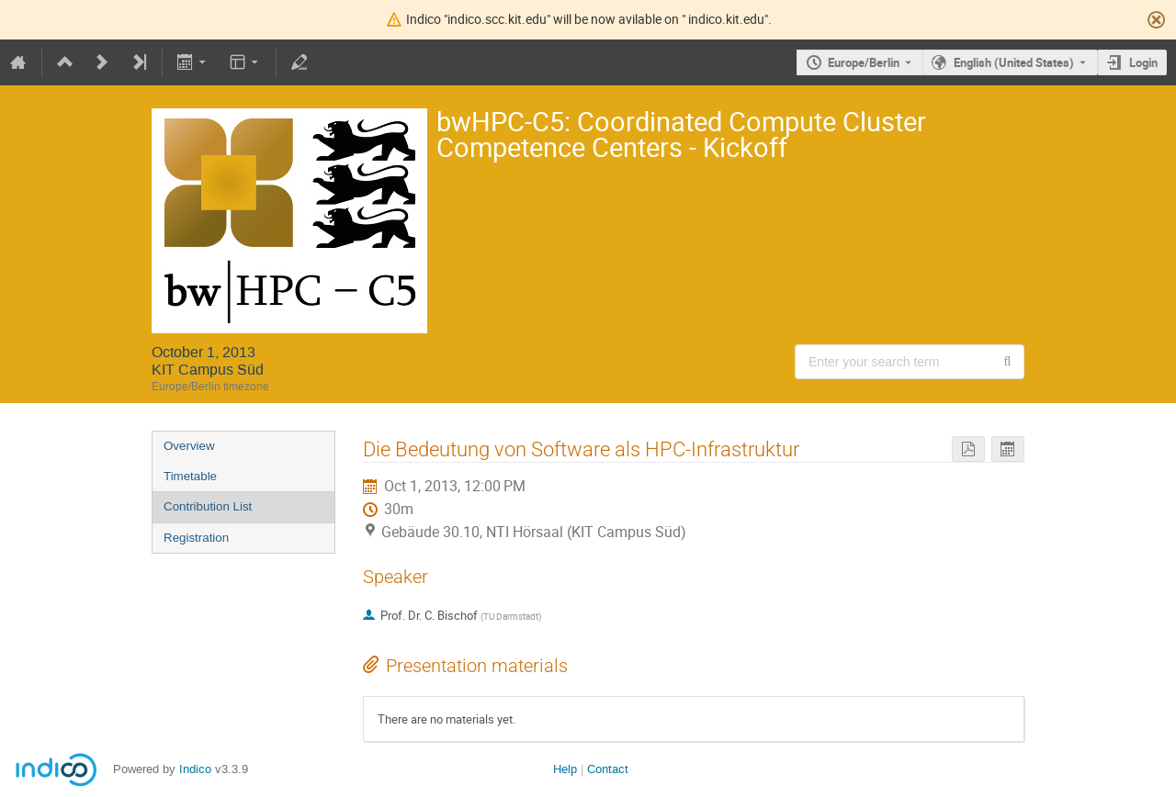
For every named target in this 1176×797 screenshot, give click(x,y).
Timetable (190, 476)
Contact (607, 769)
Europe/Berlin (863, 62)
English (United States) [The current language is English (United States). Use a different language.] (1014, 62)
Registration (196, 537)
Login (1143, 62)
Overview (189, 446)
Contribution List (208, 506)
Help (565, 769)
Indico (195, 769)
